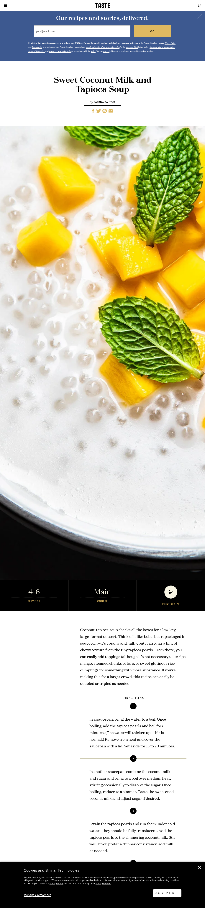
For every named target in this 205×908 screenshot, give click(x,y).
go (152, 31)
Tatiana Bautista (104, 102)
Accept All (167, 893)
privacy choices (103, 883)
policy (93, 51)
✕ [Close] (199, 867)
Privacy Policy (56, 883)
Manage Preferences (37, 895)
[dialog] (102, 885)
